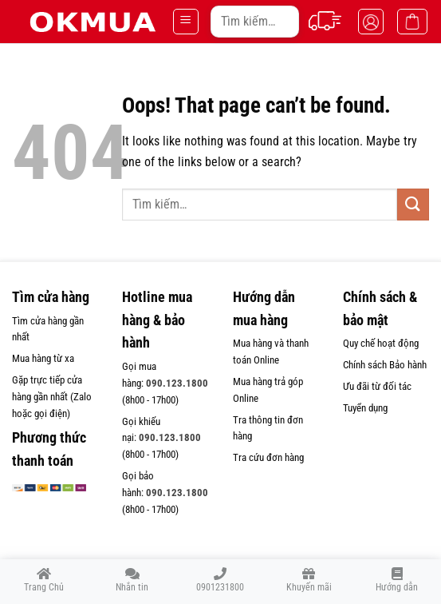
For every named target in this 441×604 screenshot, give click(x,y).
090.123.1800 (177, 383)
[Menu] (186, 21)
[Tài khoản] (371, 21)
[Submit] (281, 21)
